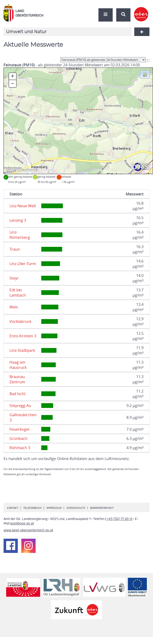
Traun (14, 249)
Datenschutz (76, 508)
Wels (13, 307)
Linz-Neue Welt (22, 205)
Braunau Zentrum (17, 379)
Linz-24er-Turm (22, 263)
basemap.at (30, 170)
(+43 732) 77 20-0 (118, 519)
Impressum (54, 508)
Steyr (14, 278)
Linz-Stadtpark (22, 350)
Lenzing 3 (17, 220)
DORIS (19, 170)
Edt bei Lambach (17, 292)
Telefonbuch (32, 508)
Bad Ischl (17, 393)
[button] (144, 74)
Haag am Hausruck (18, 365)
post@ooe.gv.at (22, 523)
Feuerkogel (19, 429)
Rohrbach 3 (19, 447)
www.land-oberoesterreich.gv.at (28, 530)
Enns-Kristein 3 (22, 336)
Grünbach (18, 438)
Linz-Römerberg (19, 235)
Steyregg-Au (20, 405)
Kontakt (12, 508)
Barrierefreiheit (102, 508)
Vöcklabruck (20, 321)
